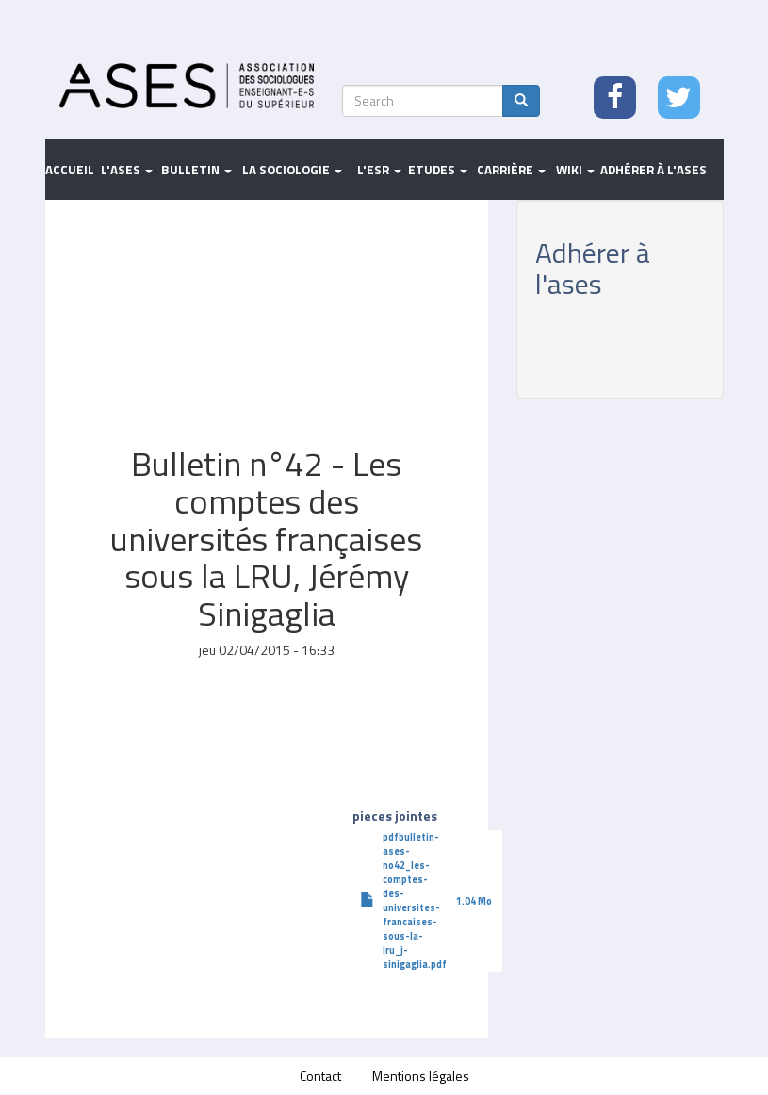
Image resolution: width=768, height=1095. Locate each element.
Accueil (69, 169)
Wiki (575, 169)
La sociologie (292, 169)
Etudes (437, 169)
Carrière (511, 169)
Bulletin (196, 169)
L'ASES (127, 169)
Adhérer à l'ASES (653, 169)
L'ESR (379, 169)
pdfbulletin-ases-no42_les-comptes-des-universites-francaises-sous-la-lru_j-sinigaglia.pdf (415, 900)
